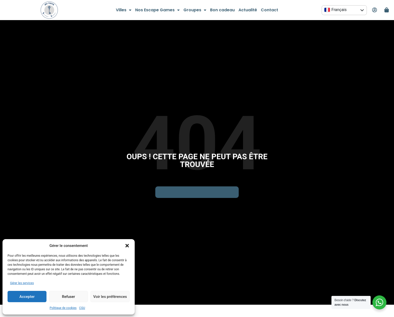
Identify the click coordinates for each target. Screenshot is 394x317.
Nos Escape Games (157, 10)
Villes (123, 10)
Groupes (194, 10)
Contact (269, 10)
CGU (82, 308)
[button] (127, 245)
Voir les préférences (110, 296)
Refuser (68, 296)
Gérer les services (22, 283)
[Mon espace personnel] (374, 10)
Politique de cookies (63, 308)
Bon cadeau (222, 10)
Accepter (26, 296)
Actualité (247, 10)
